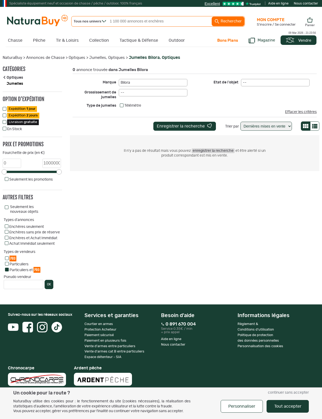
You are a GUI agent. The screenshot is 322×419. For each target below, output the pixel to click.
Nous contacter (306, 3)
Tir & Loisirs (67, 40)
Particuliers (19, 264)
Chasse (15, 40)
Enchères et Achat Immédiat (33, 238)
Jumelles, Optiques (107, 58)
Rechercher (228, 21)
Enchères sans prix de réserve (34, 232)
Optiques (77, 58)
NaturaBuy (12, 58)
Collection (99, 40)
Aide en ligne (278, 3)
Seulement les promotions (31, 179)
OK (49, 284)
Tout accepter (287, 406)
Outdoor (177, 40)
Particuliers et (25, 269)
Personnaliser (241, 406)
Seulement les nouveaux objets (24, 209)
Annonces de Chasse (45, 58)
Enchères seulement (26, 227)
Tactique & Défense (139, 40)
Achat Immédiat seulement (32, 244)
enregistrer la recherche (213, 151)
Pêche (39, 40)
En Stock (14, 129)
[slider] (4, 172)
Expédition (22, 109)
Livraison (23, 122)
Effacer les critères (301, 112)
